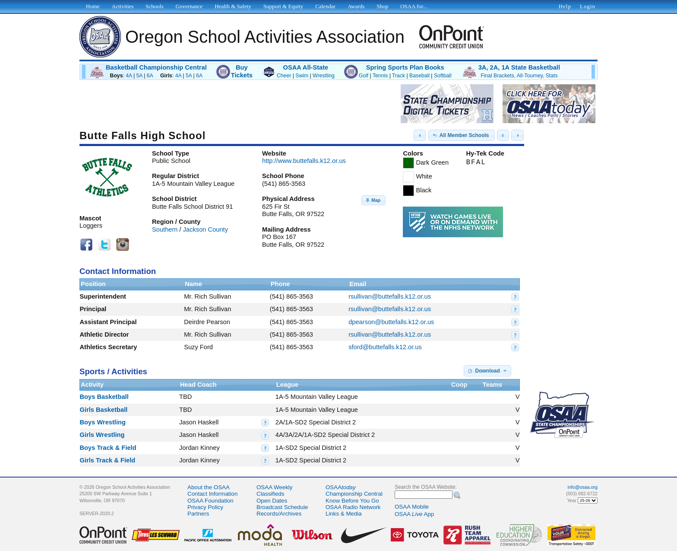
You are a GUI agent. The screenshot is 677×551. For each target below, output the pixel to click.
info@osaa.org (583, 487)
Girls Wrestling (102, 434)
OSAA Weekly (274, 487)
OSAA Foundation (210, 500)
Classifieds (270, 493)
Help (565, 6)
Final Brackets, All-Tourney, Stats (519, 76)
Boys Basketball (104, 396)
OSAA (341, 487)
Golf (363, 76)
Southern (164, 229)
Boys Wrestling (103, 422)
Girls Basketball (104, 409)
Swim (301, 76)
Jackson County (205, 229)
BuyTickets (242, 71)
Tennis (380, 76)
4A (129, 76)
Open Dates (271, 500)
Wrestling (324, 76)
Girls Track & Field (108, 460)
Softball (443, 76)
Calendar (325, 6)
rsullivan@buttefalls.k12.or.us (389, 296)
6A (150, 76)
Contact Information (212, 493)
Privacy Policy (205, 507)
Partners (198, 513)
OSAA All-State (305, 67)
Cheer (284, 76)
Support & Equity (283, 6)
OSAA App (414, 514)
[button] (420, 135)
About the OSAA (208, 487)
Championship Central (354, 493)
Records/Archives (278, 513)
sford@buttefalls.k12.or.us (385, 347)
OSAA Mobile (412, 506)
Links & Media (344, 513)
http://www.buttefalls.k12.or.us (304, 160)
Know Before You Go (352, 500)
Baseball (419, 76)
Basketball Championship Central (156, 67)
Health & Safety (233, 6)
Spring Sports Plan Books (405, 67)
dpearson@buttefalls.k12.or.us (391, 321)
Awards (356, 6)
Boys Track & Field (108, 447)
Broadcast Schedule (282, 507)
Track (398, 76)
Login (587, 6)
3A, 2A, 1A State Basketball (519, 67)
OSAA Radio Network (353, 507)
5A (139, 76)
